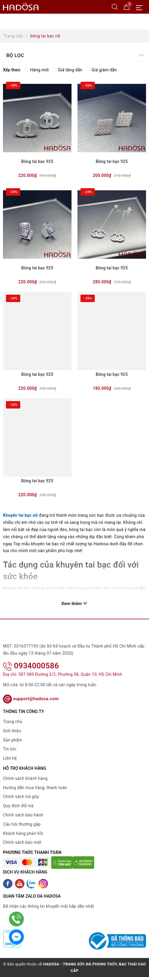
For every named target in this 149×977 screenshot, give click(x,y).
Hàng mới (36, 69)
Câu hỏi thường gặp (22, 824)
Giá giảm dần (101, 69)
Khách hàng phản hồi (23, 833)
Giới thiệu (12, 730)
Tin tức (9, 749)
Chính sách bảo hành (23, 815)
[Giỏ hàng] (127, 6)
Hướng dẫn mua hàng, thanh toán (35, 787)
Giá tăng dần (67, 69)
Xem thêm (74, 603)
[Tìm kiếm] (115, 6)
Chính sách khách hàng (25, 778)
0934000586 (31, 665)
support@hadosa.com (31, 698)
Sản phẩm (12, 740)
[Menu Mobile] (141, 7)
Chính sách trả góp (21, 796)
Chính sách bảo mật (22, 842)
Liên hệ (10, 758)
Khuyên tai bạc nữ (20, 515)
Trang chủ (12, 721)
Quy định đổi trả (18, 805)
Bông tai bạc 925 (37, 161)
